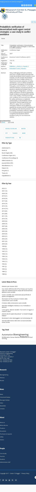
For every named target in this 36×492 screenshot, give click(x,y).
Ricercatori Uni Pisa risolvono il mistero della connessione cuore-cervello (14, 299)
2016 (3, 203)
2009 (3, 221)
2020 (3, 193)
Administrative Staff (5, 462)
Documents (3, 431)
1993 (3, 261)
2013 (3, 211)
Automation (7, 334)
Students (2, 459)
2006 (3, 229)
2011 (3, 216)
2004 (3, 234)
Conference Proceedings (9, 158)
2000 (3, 244)
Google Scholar (11, 128)
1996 (3, 254)
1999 (3, 246)
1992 (3, 264)
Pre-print (4, 170)
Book (3, 150)
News (1, 394)
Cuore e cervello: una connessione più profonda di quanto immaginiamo (16, 295)
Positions (2, 428)
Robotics (23, 68)
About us (2, 422)
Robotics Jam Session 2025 (10, 286)
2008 (3, 223)
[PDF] (3, 122)
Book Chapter (6, 153)
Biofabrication (6, 337)
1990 (3, 269)
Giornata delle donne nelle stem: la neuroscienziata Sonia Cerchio (16, 321)
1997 (3, 251)
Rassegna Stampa (5, 400)
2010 (3, 218)
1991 (3, 266)
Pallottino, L (13, 66)
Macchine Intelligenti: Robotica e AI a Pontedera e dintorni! (16, 306)
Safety (1, 437)
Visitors (2, 440)
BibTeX (23, 128)
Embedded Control (15, 68)
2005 (3, 231)
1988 (3, 274)
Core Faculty (3, 453)
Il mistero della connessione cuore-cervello (14, 303)
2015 (3, 206)
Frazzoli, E (26, 66)
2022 (3, 188)
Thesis (4, 173)
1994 (3, 259)
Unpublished (5, 175)
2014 (3, 208)
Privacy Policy (25, 473)
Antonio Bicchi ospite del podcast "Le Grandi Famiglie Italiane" (17, 314)
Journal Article (6, 163)
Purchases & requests (6, 434)
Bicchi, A (19, 66)
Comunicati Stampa (5, 397)
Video (1, 403)
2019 (3, 196)
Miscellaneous (6, 165)
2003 (3, 236)
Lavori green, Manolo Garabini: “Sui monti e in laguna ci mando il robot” (18, 310)
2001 (3, 241)
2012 (3, 213)
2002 (3, 239)
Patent (4, 168)
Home (3, 38)
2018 (3, 198)
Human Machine (15, 337)
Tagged (14, 133)
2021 (3, 191)
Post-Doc (2, 456)
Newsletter (3, 406)
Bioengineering (21, 334)
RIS (20, 138)
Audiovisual (5, 148)
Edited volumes (6, 160)
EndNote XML (9, 138)
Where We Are (4, 425)
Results (2, 380)
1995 (3, 256)
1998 (3, 249)
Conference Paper (7, 155)
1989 (3, 271)
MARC (24, 133)
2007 (3, 226)
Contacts (2, 408)
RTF (6, 133)
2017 (3, 201)
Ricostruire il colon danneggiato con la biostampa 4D (17, 318)
